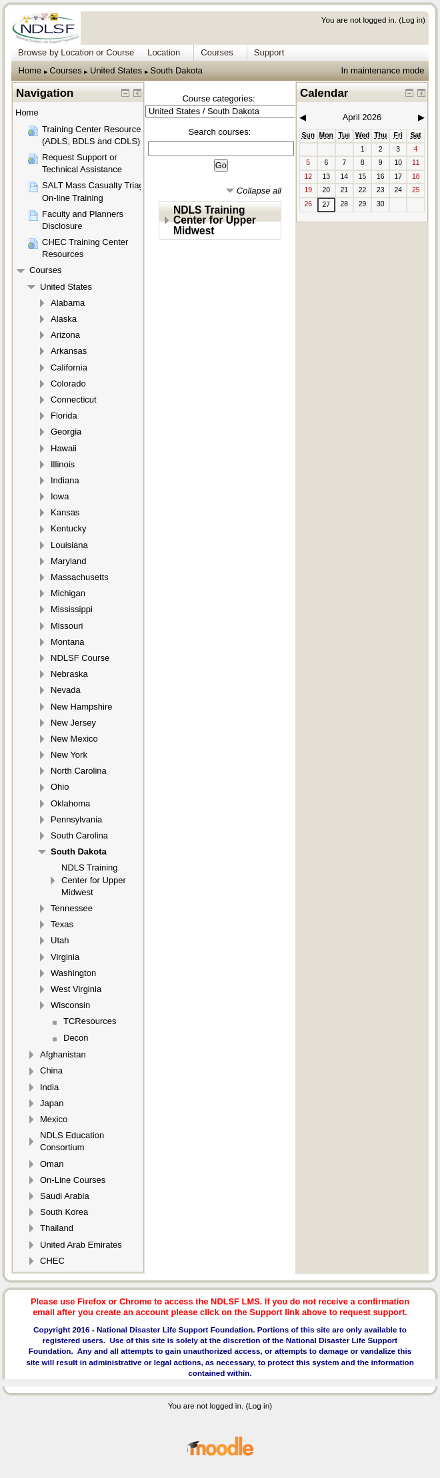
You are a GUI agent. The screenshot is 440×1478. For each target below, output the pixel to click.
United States (116, 70)
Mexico (53, 1119)
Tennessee (72, 908)
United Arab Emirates (81, 1245)
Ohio (60, 787)
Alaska (64, 319)
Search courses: (219, 132)
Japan (51, 1103)
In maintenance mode (382, 70)
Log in (412, 19)
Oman (51, 1164)
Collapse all (259, 191)
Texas (62, 924)
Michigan (68, 593)
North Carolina (79, 771)
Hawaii (64, 448)
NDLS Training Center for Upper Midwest (214, 220)
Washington (73, 973)
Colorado (68, 384)
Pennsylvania (76, 819)
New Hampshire (81, 707)
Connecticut (74, 400)
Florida (64, 416)
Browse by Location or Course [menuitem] (76, 52)
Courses (65, 70)
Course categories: (218, 98)
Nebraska (69, 674)
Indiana (65, 480)
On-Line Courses (72, 1180)
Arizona (65, 335)
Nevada (66, 690)
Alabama (68, 303)
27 (326, 204)
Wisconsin (70, 1005)
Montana (68, 642)
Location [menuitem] (163, 52)
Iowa (60, 496)
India (49, 1087)
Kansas (65, 512)
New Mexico (74, 739)
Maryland (68, 561)
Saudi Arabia (64, 1196)
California (69, 367)
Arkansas (69, 351)
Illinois (63, 464)
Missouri (67, 626)
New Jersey (73, 723)
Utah (60, 940)
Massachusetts (80, 577)
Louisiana (69, 545)
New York (69, 755)
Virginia (65, 957)
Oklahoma (70, 803)
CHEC (52, 1261)
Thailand (56, 1228)
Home (29, 70)
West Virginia (76, 989)
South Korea (64, 1212)
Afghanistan (63, 1054)
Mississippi (72, 609)
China (51, 1070)
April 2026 (362, 117)
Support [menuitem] (269, 52)
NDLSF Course (80, 658)
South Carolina (79, 835)
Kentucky (68, 528)
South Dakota (176, 70)
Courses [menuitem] (217, 52)
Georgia (66, 432)
